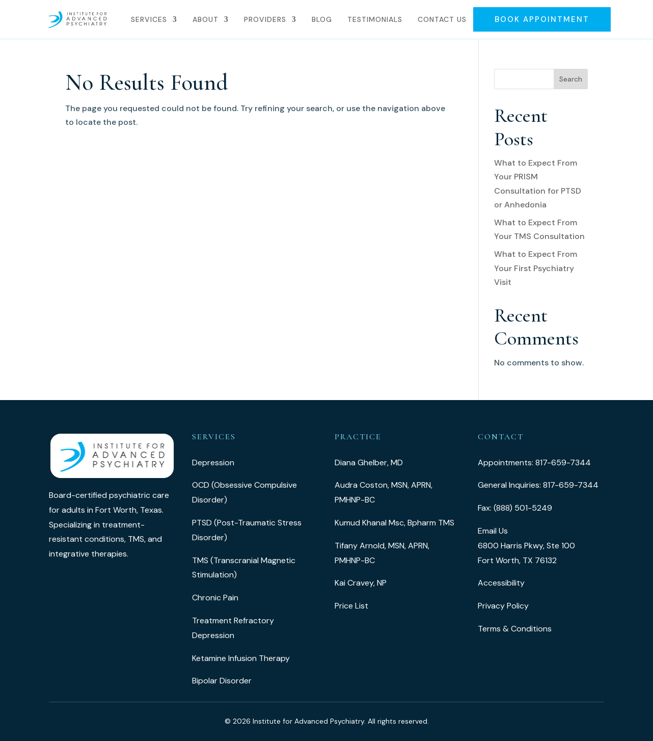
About (206, 19)
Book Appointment (542, 19)
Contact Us (442, 19)
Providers (265, 19)
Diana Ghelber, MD (369, 462)
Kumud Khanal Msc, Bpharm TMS (394, 522)
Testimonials (374, 19)
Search (570, 79)
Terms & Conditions (515, 628)
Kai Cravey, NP (361, 582)
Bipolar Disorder (222, 680)
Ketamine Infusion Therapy (241, 658)
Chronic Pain (215, 597)
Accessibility (501, 582)
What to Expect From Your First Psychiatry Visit (535, 268)
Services (149, 19)
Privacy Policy (503, 605)
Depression (213, 462)
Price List (351, 605)
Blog (322, 19)
